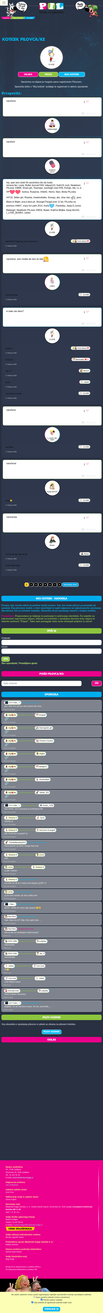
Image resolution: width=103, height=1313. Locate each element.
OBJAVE (28, 75)
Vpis (5, 659)
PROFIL (48, 75)
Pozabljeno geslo (28, 663)
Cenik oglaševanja (20, 1229)
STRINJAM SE (51, 1309)
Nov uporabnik (9, 663)
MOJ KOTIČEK (71, 75)
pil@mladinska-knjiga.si (23, 1178)
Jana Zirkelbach (12, 1185)
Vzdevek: (6, 638)
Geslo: (4, 647)
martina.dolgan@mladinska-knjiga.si (28, 1225)
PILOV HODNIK (51, 1032)
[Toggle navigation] (4, 3)
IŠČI (97, 683)
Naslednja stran (70, 585)
